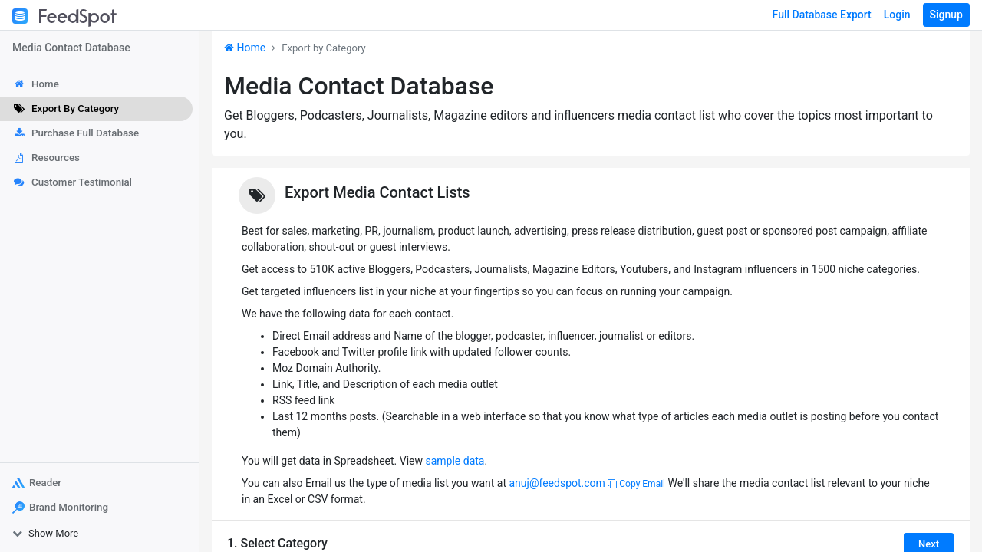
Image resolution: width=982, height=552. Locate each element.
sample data (454, 461)
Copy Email (636, 483)
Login (897, 14)
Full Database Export (822, 14)
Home (244, 47)
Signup (946, 14)
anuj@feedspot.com (557, 483)
